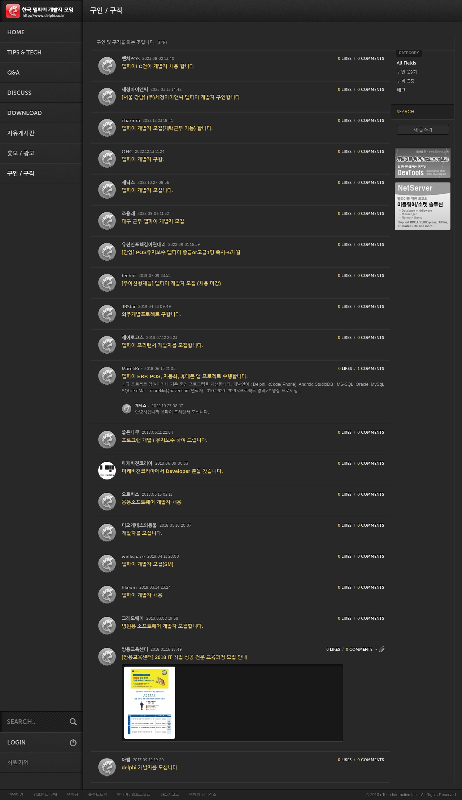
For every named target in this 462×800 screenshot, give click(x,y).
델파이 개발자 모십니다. (147, 190)
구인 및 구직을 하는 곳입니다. (132, 42)
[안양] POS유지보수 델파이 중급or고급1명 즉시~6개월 (181, 252)
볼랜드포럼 (97, 794)
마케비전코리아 (137, 463)
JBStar (129, 306)
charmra (131, 120)
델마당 (72, 794)
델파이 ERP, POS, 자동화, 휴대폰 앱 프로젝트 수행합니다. (185, 376)
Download (24, 113)
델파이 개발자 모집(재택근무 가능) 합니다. (167, 128)
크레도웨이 (133, 618)
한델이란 (15, 794)
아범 (126, 760)
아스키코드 (169, 794)
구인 (407, 72)
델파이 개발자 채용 (142, 595)
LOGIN (16, 742)
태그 (401, 90)
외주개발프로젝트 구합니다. (152, 314)
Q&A (13, 73)
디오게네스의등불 (139, 525)
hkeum (129, 587)
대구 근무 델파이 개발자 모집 (153, 221)
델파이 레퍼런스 (202, 794)
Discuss (19, 93)
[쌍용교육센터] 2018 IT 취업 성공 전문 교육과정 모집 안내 (184, 657)
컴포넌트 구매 (45, 794)
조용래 (128, 213)
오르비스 (130, 494)
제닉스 (128, 182)
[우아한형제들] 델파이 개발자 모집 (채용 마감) (171, 283)
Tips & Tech (24, 52)
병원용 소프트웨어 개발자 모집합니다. (162, 626)
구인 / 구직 (20, 174)
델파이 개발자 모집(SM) (147, 564)
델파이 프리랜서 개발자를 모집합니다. (162, 345)
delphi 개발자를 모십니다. (150, 767)
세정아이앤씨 (135, 89)
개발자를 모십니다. (142, 533)
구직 (405, 81)
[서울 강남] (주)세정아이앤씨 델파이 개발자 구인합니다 (181, 97)
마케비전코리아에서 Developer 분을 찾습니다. (172, 471)
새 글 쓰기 (423, 129)
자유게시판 (20, 133)
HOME (16, 32)
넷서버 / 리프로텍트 (133, 794)
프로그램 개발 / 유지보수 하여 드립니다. (165, 440)
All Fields (406, 63)
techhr (129, 275)
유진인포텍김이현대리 (144, 244)
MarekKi (130, 368)
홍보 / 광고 (20, 153)
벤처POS (131, 58)
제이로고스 (133, 337)
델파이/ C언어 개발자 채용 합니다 (158, 66)
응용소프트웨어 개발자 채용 (152, 502)
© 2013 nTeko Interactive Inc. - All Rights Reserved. (411, 794)
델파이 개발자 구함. (143, 159)
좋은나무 (130, 432)
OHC (127, 151)
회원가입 (18, 763)
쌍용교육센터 (135, 649)
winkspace (133, 556)
